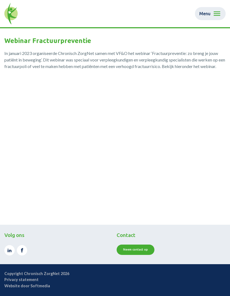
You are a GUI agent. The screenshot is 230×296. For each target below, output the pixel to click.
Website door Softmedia (27, 285)
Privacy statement (21, 279)
